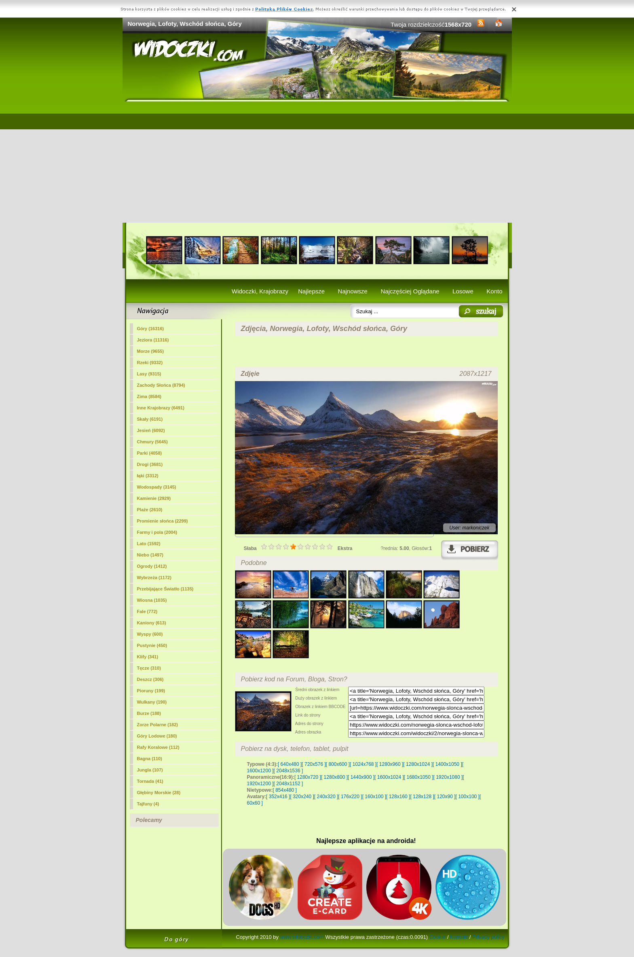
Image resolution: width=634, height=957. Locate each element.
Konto (494, 291)
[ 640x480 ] (290, 764)
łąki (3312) (147, 475)
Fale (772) (147, 611)
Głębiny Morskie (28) (159, 792)
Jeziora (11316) (153, 339)
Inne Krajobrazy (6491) (160, 407)
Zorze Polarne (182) (157, 724)
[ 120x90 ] (445, 796)
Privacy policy (488, 937)
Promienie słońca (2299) (162, 521)
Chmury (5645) (152, 441)
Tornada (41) (150, 781)
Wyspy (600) (150, 634)
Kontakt (459, 937)
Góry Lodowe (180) (157, 736)
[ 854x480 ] (285, 790)
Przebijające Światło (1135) (165, 588)
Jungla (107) (150, 769)
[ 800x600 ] (338, 764)
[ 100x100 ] (468, 796)
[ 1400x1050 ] (447, 764)
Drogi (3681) (150, 464)
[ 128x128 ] (422, 796)
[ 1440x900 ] (361, 777)
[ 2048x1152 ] (288, 783)
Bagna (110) (149, 758)
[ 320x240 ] (302, 796)
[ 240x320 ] (326, 796)
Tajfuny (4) (148, 803)
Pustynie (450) (152, 645)
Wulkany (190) (152, 702)
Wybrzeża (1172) (154, 577)
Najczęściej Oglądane (409, 291)
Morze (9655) (150, 351)
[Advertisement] (317, 162)
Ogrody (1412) (152, 566)
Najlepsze (311, 291)
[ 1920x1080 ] (448, 777)
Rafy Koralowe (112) (158, 747)
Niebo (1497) (150, 554)
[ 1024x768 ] (363, 764)
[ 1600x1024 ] (389, 777)
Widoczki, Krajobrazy (260, 291)
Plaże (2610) (150, 509)
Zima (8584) (149, 396)
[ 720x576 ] (313, 764)
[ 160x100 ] (374, 796)
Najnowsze (353, 291)
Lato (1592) (149, 543)
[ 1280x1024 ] (418, 764)
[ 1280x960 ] (389, 764)
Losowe (462, 291)
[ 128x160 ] (398, 796)
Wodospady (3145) (156, 487)
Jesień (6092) (151, 430)
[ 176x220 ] (350, 796)
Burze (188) (149, 713)
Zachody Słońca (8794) (161, 385)
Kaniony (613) (151, 622)
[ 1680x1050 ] (418, 777)
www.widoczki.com (302, 937)
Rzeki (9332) (150, 362)
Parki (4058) (149, 453)
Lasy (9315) (149, 373)
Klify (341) (147, 656)
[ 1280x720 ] (307, 777)
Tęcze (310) (149, 668)
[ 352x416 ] (278, 796)
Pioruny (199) (151, 690)
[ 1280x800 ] (334, 777)
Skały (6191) (150, 419)
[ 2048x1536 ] (288, 771)
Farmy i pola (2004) (157, 532)
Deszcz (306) (150, 679)
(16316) (150, 328)
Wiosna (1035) (152, 600)
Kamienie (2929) (154, 498)
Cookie (437, 937)
